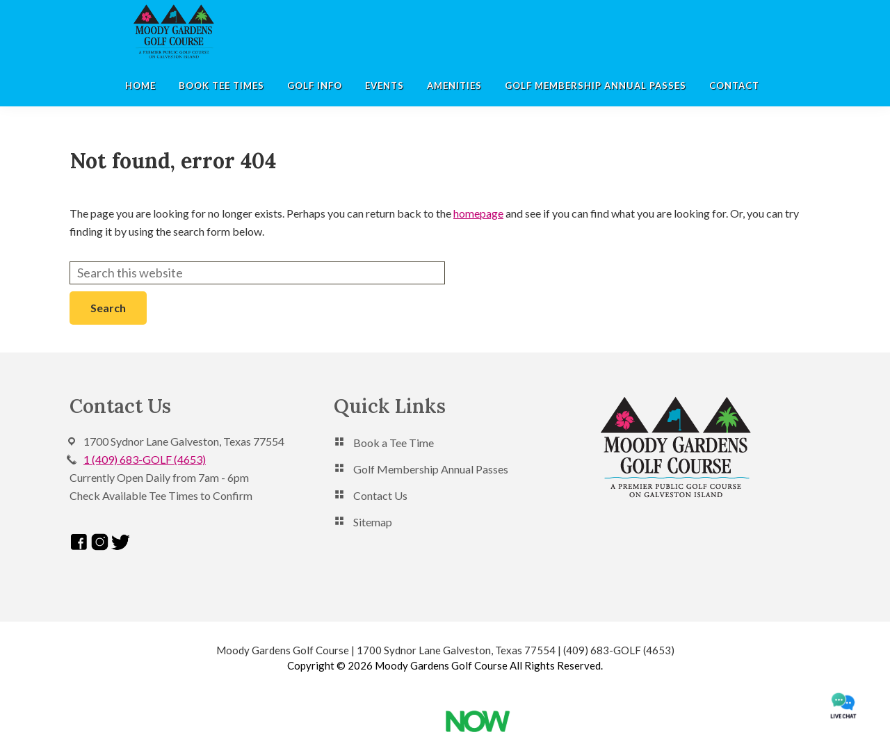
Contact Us (380, 495)
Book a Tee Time (393, 442)
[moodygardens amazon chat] (843, 706)
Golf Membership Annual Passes (430, 469)
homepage (478, 213)
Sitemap (372, 521)
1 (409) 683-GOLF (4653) (144, 459)
